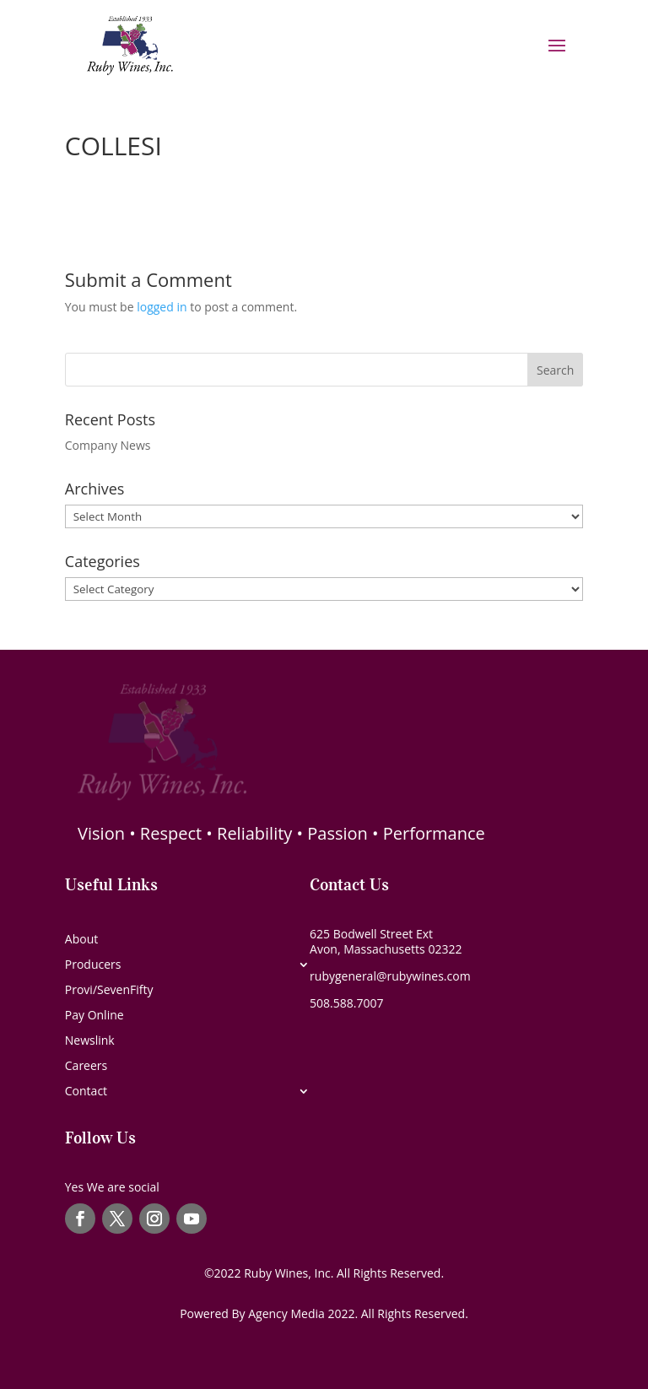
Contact (86, 1092)
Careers (86, 1066)
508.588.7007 (346, 1003)
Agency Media (287, 1313)
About (81, 940)
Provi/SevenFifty (109, 990)
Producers (93, 965)
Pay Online (94, 1016)
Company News (108, 445)
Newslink (90, 1041)
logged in (161, 307)
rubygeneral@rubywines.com (390, 976)
